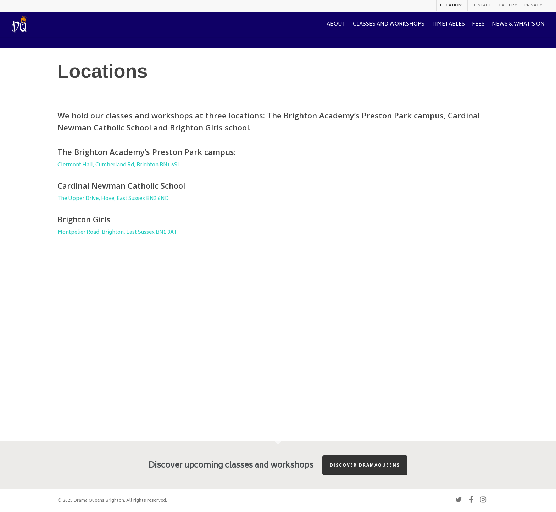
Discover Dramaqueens (365, 465)
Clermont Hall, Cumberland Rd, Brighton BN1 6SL (118, 165)
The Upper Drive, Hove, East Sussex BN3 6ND (113, 198)
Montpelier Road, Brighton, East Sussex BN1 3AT (117, 232)
